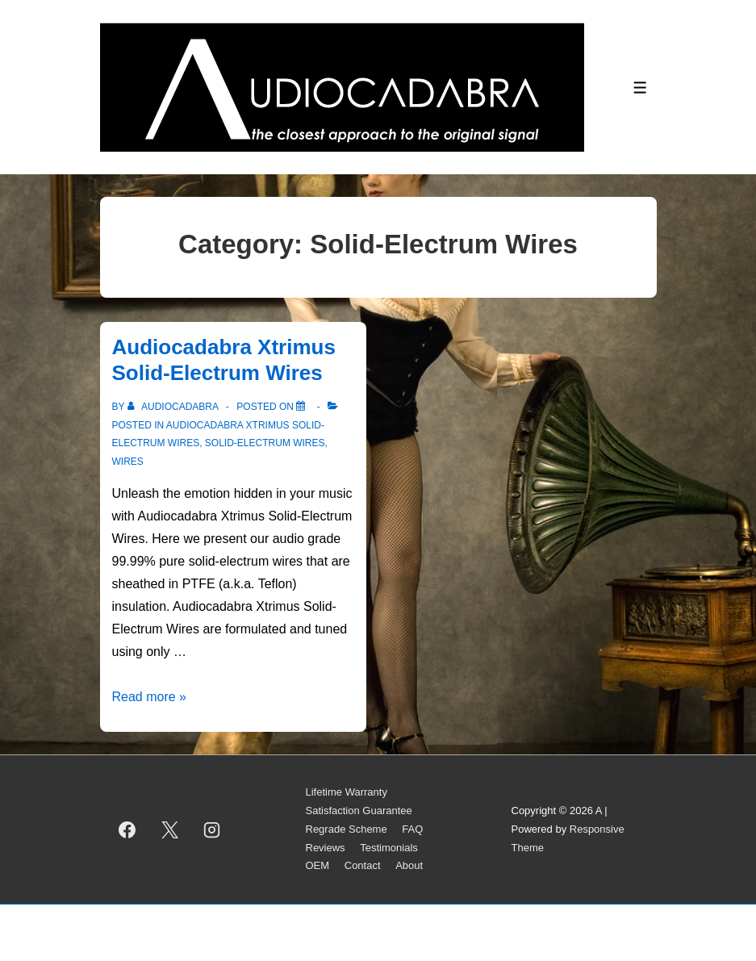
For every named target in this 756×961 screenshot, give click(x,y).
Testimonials (389, 848)
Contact (363, 865)
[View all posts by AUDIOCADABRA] (174, 406)
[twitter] (169, 829)
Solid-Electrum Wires (265, 443)
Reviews (325, 848)
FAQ (412, 829)
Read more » (149, 697)
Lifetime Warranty (346, 792)
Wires (128, 461)
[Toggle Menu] (640, 87)
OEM (318, 865)
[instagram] (212, 829)
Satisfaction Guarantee (359, 810)
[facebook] (127, 829)
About (409, 865)
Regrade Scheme (346, 829)
